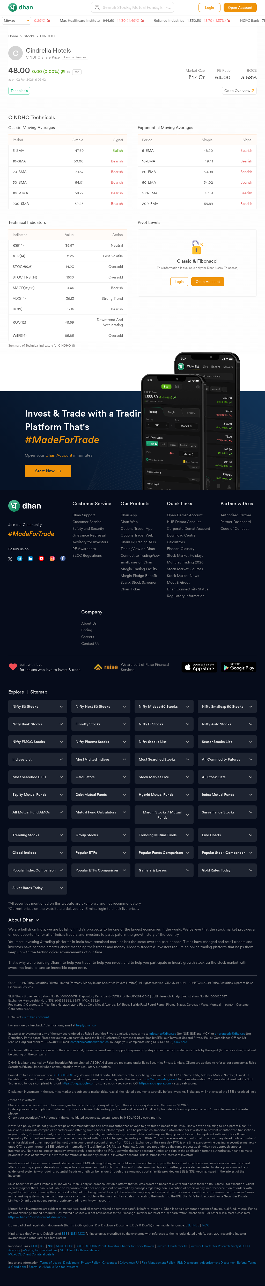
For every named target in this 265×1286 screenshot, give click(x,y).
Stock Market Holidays (185, 555)
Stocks (29, 36)
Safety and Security (88, 528)
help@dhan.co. (86, 1025)
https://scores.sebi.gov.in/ (159, 1079)
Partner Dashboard (235, 522)
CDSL (69, 1246)
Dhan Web (129, 522)
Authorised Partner (235, 515)
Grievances (109, 1262)
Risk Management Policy (158, 1262)
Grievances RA (129, 1262)
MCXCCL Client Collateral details (31, 1254)
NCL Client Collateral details (79, 1250)
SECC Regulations (87, 555)
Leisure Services (75, 57)
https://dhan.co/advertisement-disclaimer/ (37, 1217)
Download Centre (181, 535)
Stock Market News (183, 576)
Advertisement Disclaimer (217, 1262)
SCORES (82, 1246)
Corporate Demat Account (188, 528)
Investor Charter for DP (172, 1246)
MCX (205, 1225)
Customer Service (86, 522)
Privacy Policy (90, 1262)
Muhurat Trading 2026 (185, 562)
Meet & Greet (178, 582)
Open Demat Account (185, 515)
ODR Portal (98, 1246)
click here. (181, 1042)
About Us (89, 623)
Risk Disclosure (187, 1262)
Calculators (176, 542)
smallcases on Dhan (136, 562)
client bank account (35, 1017)
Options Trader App (136, 528)
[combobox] (137, 7)
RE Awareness (84, 549)
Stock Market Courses (185, 569)
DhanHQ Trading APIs (138, 542)
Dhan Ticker (130, 589)
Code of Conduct (234, 528)
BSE (188, 1225)
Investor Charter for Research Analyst (215, 1246)
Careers (87, 637)
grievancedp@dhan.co (230, 1033)
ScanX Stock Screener (139, 582)
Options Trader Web (137, 535)
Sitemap (38, 692)
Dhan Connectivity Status (187, 589)
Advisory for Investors (90, 542)
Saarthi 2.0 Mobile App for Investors (53, 1267)
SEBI (34, 1246)
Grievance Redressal (89, 535)
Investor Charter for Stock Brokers (131, 1246)
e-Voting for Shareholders (40, 1250)
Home (13, 36)
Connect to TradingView (140, 555)
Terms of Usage (50, 1262)
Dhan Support (83, 515)
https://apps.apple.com (155, 1083)
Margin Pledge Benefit (139, 576)
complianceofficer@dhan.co (89, 1042)
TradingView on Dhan (138, 549)
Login (209, 7)
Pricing (86, 630)
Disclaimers (71, 1262)
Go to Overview (237, 91)
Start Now (48, 470)
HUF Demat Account (184, 522)
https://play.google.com (78, 1083)
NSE (196, 1225)
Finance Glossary (180, 549)
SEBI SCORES (62, 1075)
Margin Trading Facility (139, 569)
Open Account (240, 7)
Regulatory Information (185, 596)
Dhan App (129, 515)
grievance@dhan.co (162, 1033)
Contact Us (90, 643)
